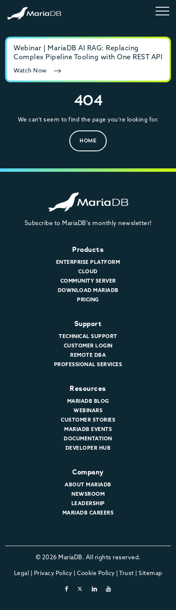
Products (88, 249)
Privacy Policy (53, 573)
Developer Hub (88, 448)
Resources (88, 388)
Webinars (88, 410)
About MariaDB (88, 484)
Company (88, 472)
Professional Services (88, 364)
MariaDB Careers (88, 512)
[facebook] (66, 589)
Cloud (88, 271)
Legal (21, 573)
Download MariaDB (88, 290)
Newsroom (88, 494)
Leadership (88, 503)
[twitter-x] (80, 589)
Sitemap (150, 573)
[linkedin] (94, 589)
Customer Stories (88, 419)
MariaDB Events (88, 429)
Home (88, 140)
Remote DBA (88, 355)
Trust (126, 573)
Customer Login (88, 345)
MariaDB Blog (88, 401)
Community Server (88, 281)
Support (88, 323)
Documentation (88, 438)
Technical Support (88, 336)
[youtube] (108, 589)
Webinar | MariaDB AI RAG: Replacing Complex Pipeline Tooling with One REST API (88, 52)
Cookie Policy (96, 573)
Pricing (88, 299)
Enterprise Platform (88, 262)
